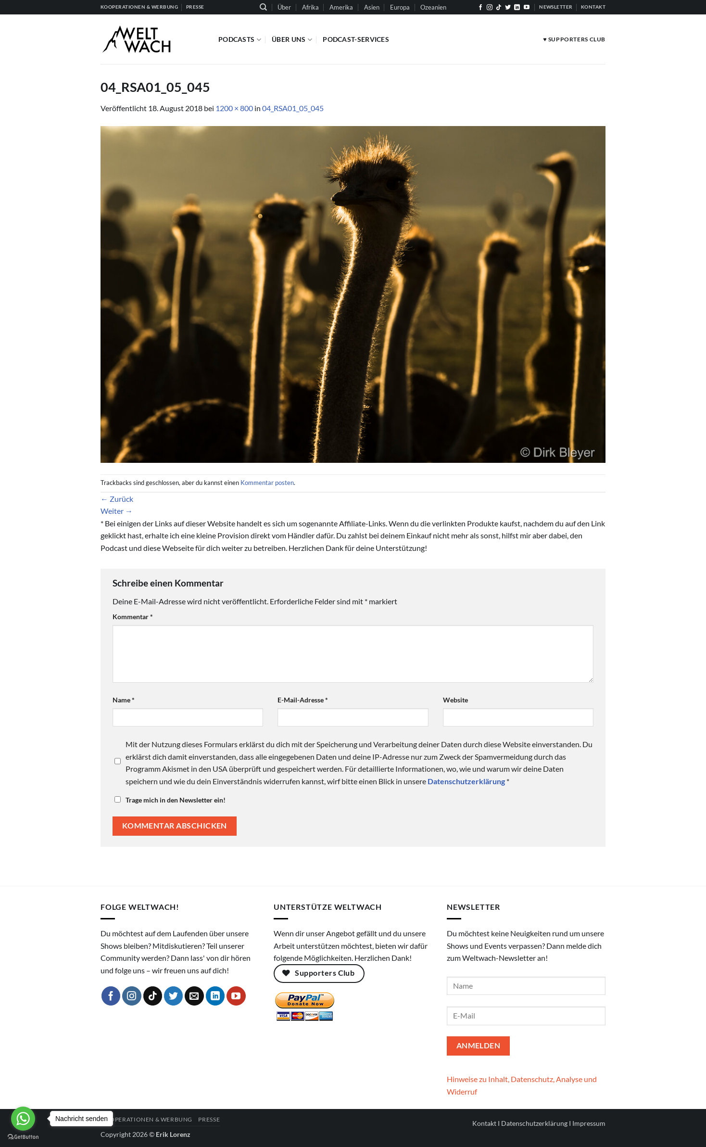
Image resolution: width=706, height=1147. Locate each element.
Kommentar (133, 616)
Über (284, 7)
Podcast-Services (356, 39)
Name (124, 700)
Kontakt (484, 1123)
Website (455, 700)
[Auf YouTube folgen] (527, 7)
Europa (400, 7)
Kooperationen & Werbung (146, 1119)
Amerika (341, 7)
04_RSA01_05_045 (293, 108)
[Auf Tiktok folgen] (499, 7)
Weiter (117, 510)
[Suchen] (263, 7)
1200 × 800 (234, 108)
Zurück (117, 498)
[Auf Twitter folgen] (508, 7)
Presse (209, 1119)
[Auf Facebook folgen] (480, 7)
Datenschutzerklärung (534, 1123)
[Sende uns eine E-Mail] (194, 996)
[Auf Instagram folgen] (489, 7)
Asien (371, 7)
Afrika (310, 7)
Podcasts (239, 39)
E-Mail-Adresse (302, 700)
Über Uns (292, 39)
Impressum (588, 1123)
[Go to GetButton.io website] (23, 1137)
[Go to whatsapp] (23, 1119)
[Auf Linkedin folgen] (517, 7)
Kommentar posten (267, 482)
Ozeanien (433, 7)
